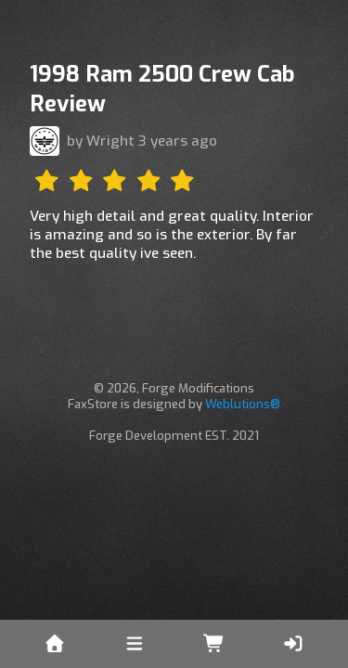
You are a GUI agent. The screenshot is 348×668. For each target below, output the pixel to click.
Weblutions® (242, 404)
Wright (110, 141)
